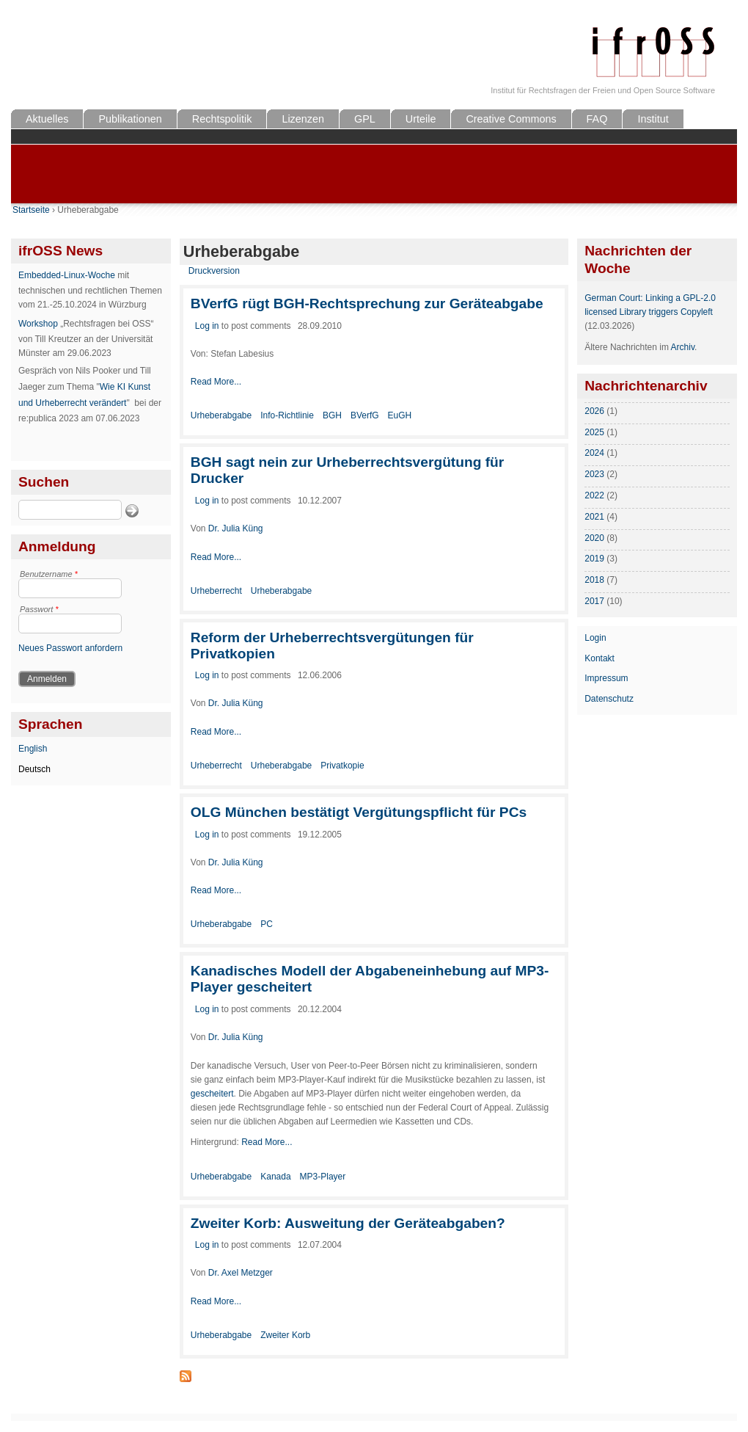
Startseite (31, 210)
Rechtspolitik (222, 119)
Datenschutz (609, 699)
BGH (332, 415)
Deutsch (34, 769)
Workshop (38, 324)
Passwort (39, 609)
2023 (594, 474)
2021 (594, 517)
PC (266, 924)
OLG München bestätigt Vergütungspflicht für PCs (359, 812)
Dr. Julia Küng (235, 528)
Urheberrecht (216, 591)
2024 (594, 453)
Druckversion (214, 271)
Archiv (682, 347)
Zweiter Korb (285, 1335)
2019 (594, 558)
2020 (594, 538)
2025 (594, 432)
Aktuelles (47, 119)
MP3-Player (323, 1176)
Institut (652, 119)
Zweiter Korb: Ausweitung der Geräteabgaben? (348, 1223)
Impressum (606, 678)
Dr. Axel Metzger (240, 1273)
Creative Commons (511, 119)
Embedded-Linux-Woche (66, 275)
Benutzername (49, 574)
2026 (594, 411)
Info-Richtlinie (287, 415)
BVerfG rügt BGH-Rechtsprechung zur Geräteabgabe (367, 303)
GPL (364, 119)
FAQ (597, 119)
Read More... (216, 382)
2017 (594, 601)
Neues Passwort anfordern (70, 648)
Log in (207, 326)
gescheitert (212, 1093)
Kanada (275, 1176)
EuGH (400, 415)
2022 (594, 495)
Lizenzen (303, 119)
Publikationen (129, 119)
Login (595, 638)
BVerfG (365, 415)
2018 (594, 580)
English (32, 749)
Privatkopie (342, 765)
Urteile (421, 119)
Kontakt (599, 658)
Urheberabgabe (221, 415)
